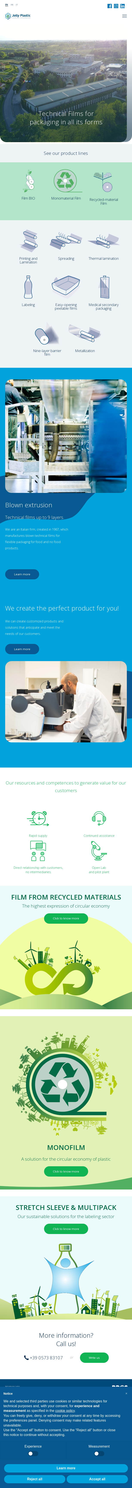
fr (12, 4)
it (17, 4)
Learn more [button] (66, 1468)
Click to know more (66, 918)
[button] (126, 1393)
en (6, 4)
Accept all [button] (97, 1479)
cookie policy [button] (65, 1411)
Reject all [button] (34, 1479)
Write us (94, 1358)
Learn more (22, 574)
